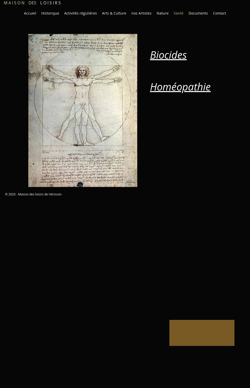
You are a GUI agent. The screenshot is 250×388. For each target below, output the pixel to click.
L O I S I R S (32, 3)
